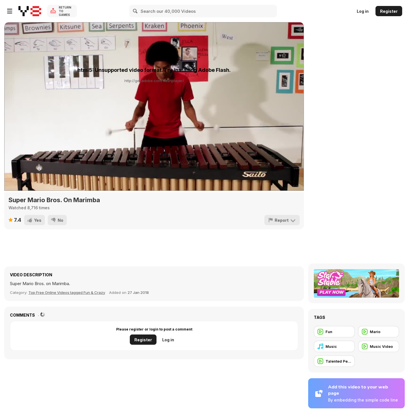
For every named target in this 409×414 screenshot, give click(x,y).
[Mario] (378, 331)
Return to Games (65, 11)
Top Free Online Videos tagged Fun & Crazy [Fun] (66, 292)
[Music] (334, 346)
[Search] (135, 11)
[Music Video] (378, 346)
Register (389, 11)
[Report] (282, 220)
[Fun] (334, 331)
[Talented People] (334, 361)
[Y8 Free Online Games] (29, 11)
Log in (363, 11)
